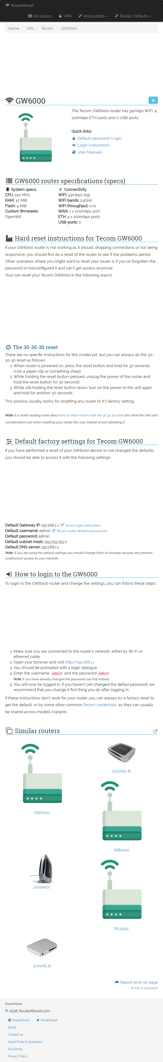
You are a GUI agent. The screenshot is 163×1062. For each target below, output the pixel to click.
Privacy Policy (17, 1056)
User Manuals (87, 152)
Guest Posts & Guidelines (25, 1042)
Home (13, 28)
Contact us (15, 1034)
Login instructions (91, 145)
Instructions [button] (93, 16)
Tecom (47, 28)
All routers (39, 16)
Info (30, 28)
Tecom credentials (100, 705)
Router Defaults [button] (133, 16)
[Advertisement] (81, 67)
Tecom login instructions (80, 525)
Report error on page (136, 985)
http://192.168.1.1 (79, 662)
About (12, 1027)
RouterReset (19, 5)
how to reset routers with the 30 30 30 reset (91, 415)
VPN (65, 16)
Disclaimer (15, 1049)
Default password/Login (97, 138)
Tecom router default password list (79, 531)
